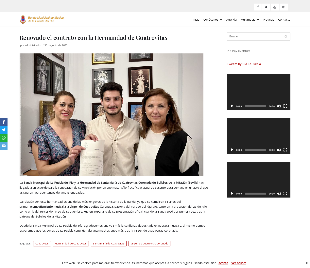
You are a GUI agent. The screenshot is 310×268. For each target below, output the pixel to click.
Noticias (268, 19)
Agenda (231, 19)
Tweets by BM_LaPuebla (244, 64)
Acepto (223, 263)
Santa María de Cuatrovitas (108, 243)
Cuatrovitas (42, 243)
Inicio (196, 19)
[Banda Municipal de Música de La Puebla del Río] (42, 19)
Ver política (238, 263)
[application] (258, 92)
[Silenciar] (279, 106)
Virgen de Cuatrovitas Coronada (149, 243)
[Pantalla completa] (285, 106)
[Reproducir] (232, 106)
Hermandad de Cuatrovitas (71, 243)
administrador (33, 45)
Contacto (284, 19)
